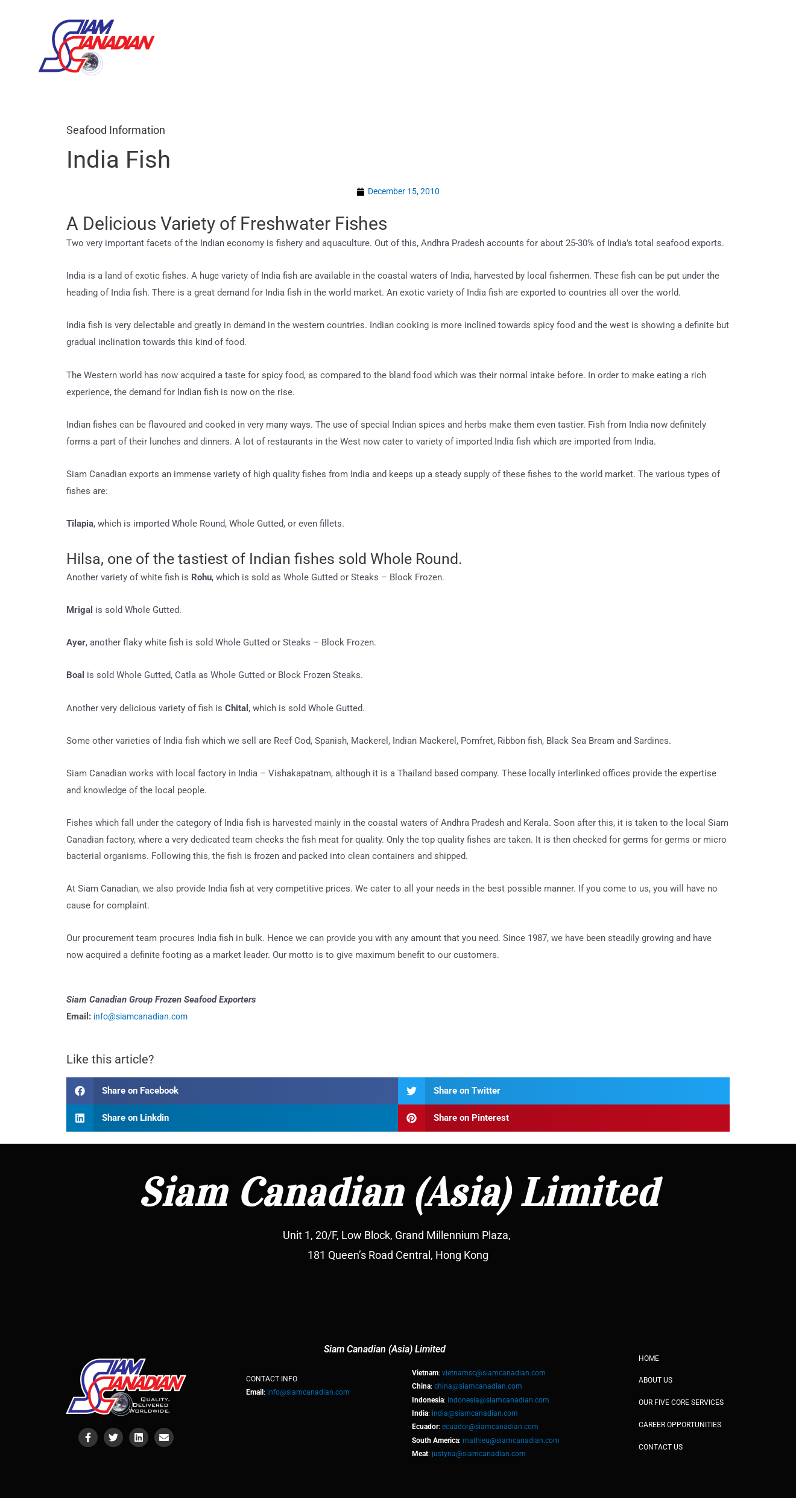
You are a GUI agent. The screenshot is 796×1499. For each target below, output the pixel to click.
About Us (416, 31)
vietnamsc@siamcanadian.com (494, 1374)
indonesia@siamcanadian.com (498, 1401)
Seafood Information (121, 129)
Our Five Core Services (526, 31)
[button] (232, 1092)
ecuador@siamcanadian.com (490, 1428)
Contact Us (718, 31)
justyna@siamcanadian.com (479, 1455)
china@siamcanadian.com (478, 1388)
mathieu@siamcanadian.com (511, 1441)
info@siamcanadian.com (143, 1017)
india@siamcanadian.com (475, 1414)
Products (637, 31)
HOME (353, 31)
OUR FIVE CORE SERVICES (681, 1403)
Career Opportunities (680, 1426)
